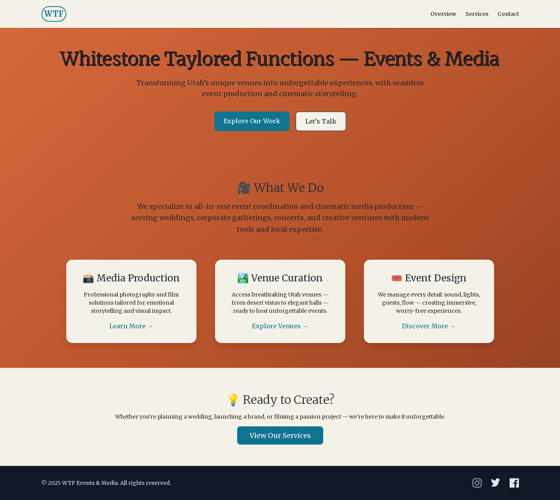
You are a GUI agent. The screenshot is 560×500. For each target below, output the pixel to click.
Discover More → (429, 326)
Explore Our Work (252, 121)
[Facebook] (514, 483)
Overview (443, 13)
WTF (54, 14)
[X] (495, 483)
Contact (508, 13)
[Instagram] (477, 483)
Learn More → (131, 326)
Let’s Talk (320, 121)
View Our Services (280, 435)
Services (476, 13)
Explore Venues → (280, 326)
